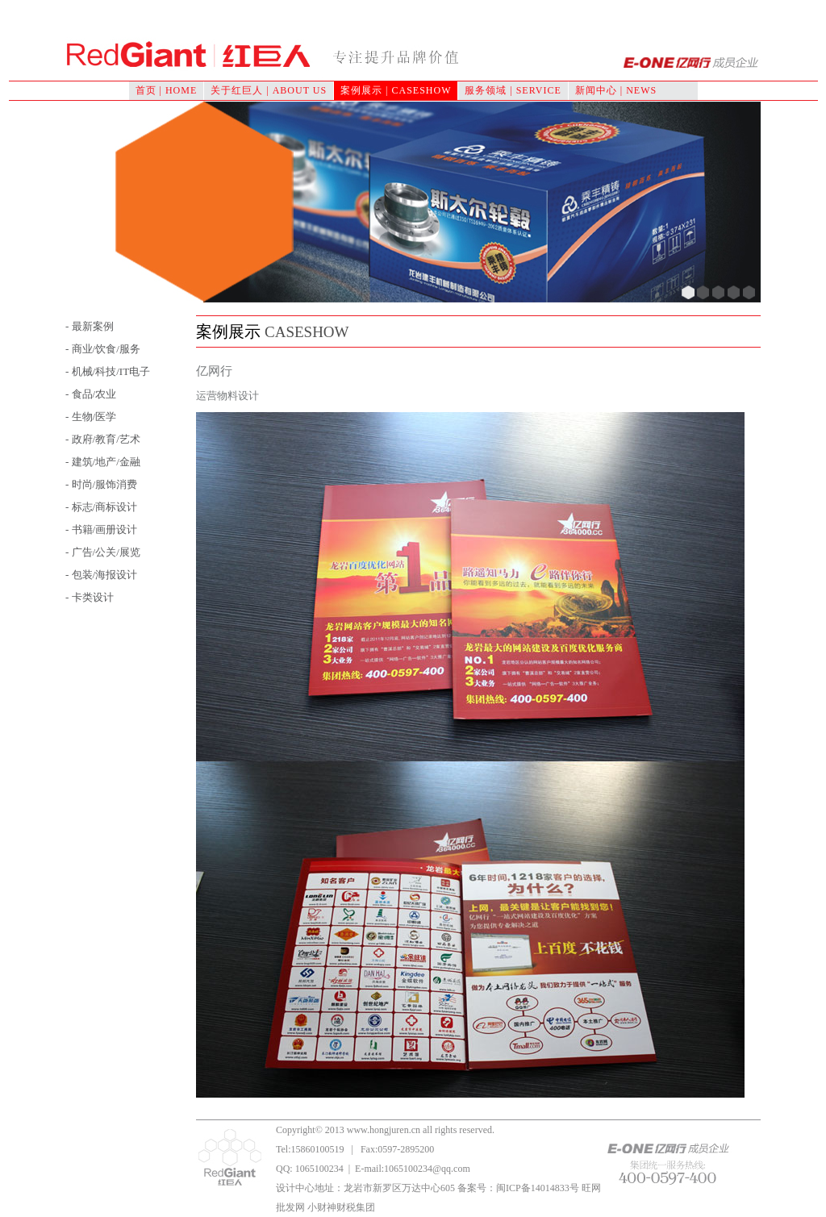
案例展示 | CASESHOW (395, 90)
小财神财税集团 (341, 1207)
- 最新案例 (89, 326)
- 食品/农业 (90, 394)
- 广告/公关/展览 (102, 552)
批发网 (290, 1207)
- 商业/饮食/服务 (102, 349)
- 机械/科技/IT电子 (107, 371)
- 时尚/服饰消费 (101, 484)
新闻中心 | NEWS (616, 90)
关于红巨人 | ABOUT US (268, 90)
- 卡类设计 (89, 597)
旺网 (591, 1188)
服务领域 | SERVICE (512, 90)
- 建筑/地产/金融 (102, 462)
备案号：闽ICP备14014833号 (518, 1188)
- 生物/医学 (90, 417)
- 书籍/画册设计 (101, 529)
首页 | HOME (166, 90)
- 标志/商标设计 (101, 507)
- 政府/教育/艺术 (102, 439)
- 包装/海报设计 (101, 575)
